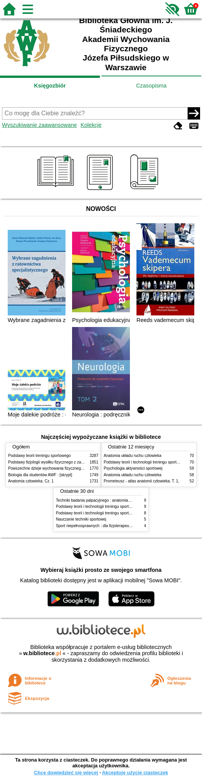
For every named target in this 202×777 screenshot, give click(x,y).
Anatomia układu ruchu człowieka (133, 455)
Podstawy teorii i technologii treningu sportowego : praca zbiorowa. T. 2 (117, 506)
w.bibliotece (42, 653)
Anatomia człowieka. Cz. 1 (31, 481)
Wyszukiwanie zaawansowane (39, 125)
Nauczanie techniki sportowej (81, 519)
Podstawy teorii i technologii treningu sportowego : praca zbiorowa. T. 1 (117, 513)
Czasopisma (151, 86)
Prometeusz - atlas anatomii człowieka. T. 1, (141, 481)
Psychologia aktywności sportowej (133, 468)
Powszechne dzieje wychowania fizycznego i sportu (52, 468)
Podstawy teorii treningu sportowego (39, 455)
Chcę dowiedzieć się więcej (66, 772)
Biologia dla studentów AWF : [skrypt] (40, 475)
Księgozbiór (50, 86)
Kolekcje (91, 125)
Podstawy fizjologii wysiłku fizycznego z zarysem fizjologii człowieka (66, 462)
